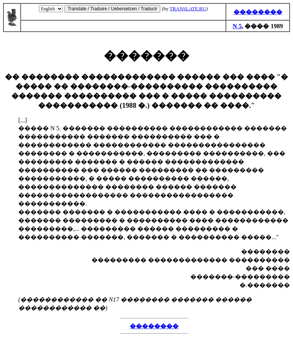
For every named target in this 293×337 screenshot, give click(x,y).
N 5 (237, 26)
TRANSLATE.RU (187, 8)
